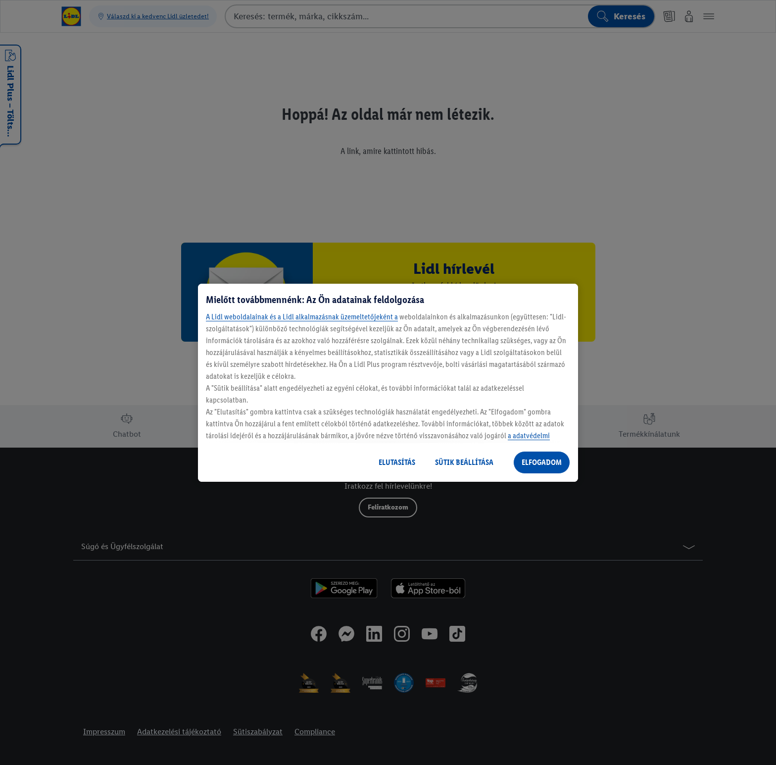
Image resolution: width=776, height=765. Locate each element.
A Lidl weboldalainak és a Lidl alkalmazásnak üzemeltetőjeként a (302, 316)
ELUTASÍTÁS (397, 462)
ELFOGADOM (542, 462)
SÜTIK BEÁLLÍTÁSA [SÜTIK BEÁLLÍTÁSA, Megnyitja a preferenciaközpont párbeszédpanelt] (464, 462)
